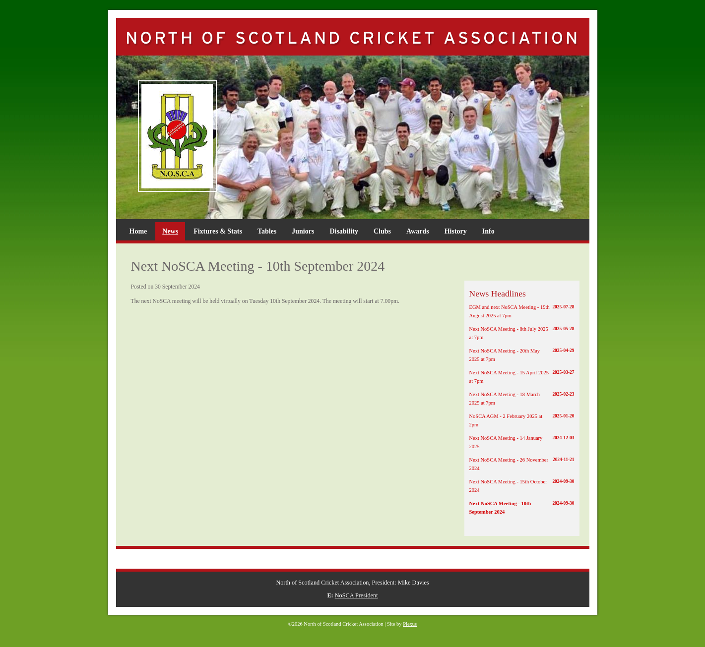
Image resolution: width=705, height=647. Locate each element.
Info (488, 231)
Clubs (382, 231)
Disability (343, 231)
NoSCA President (356, 595)
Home (138, 231)
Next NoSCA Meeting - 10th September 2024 (522, 507)
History (456, 231)
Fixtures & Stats (217, 231)
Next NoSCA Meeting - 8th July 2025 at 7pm (522, 333)
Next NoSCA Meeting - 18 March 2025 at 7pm (522, 398)
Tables (266, 231)
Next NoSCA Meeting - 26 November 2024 (522, 463)
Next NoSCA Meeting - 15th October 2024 (522, 485)
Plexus (410, 624)
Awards (417, 231)
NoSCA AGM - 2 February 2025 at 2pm (522, 420)
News (170, 231)
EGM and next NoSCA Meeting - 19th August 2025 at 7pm (522, 311)
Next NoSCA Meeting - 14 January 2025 (522, 442)
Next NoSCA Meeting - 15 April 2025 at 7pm (522, 376)
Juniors (303, 231)
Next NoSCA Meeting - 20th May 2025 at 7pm (522, 354)
